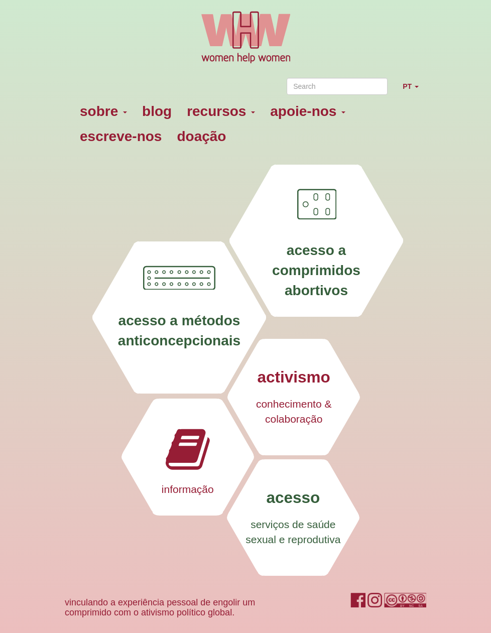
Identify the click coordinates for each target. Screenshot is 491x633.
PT (414, 90)
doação (201, 136)
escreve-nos (121, 136)
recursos (221, 111)
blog (157, 111)
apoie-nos (307, 111)
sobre (103, 111)
